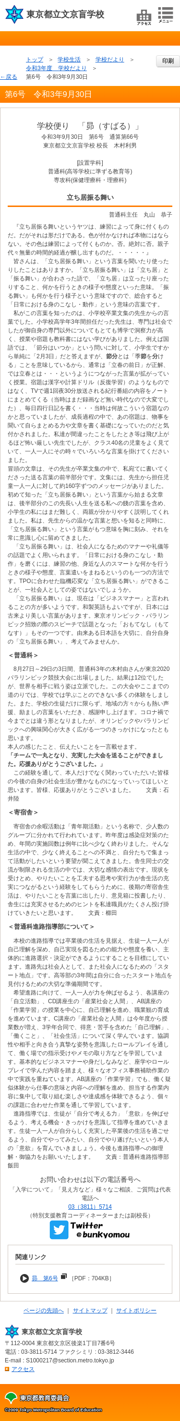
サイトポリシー (136, 1310)
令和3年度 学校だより (56, 68)
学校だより (110, 59)
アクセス (23, 1369)
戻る (11, 76)
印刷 (168, 61)
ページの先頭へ (44, 1310)
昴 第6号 (45, 1278)
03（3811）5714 (90, 1206)
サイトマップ (90, 1310)
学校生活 (69, 59)
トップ (34, 59)
